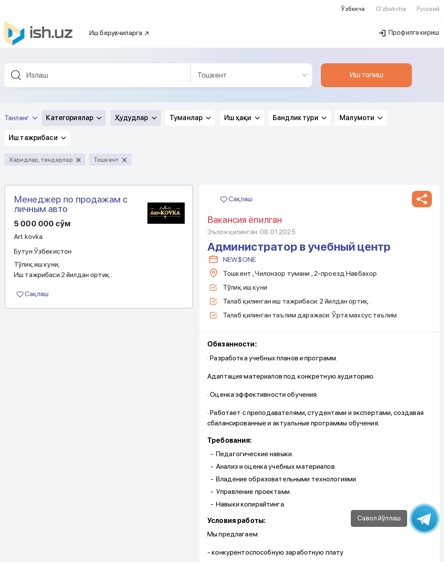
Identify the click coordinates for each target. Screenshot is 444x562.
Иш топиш (366, 74)
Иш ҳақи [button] (242, 118)
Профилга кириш (409, 32)
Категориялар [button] (73, 118)
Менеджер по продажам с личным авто (70, 203)
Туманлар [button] (190, 118)
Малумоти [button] (361, 118)
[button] (422, 199)
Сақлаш (32, 294)
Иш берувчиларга (119, 33)
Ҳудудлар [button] (136, 118)
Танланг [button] (20, 118)
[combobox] (97, 75)
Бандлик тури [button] (299, 118)
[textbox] (97, 75)
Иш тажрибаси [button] (37, 138)
